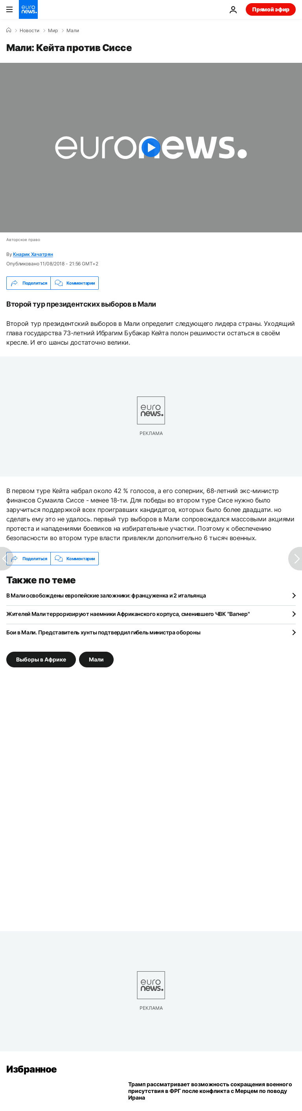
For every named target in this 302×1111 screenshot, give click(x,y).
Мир (53, 30)
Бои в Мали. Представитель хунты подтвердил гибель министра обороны (103, 632)
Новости (29, 30)
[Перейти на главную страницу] (28, 9)
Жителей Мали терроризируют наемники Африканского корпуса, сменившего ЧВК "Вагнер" (128, 613)
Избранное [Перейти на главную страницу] (31, 1069)
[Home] (8, 30)
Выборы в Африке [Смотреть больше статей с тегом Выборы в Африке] (41, 659)
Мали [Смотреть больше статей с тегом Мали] (96, 659)
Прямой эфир (270, 9)
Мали (72, 30)
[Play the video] (151, 147)
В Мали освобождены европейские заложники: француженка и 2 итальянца (106, 595)
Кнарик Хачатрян (33, 254)
